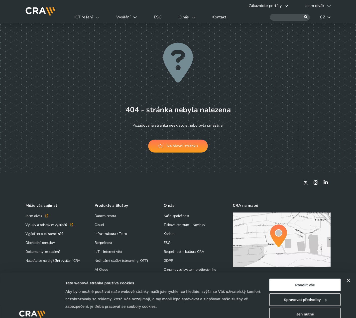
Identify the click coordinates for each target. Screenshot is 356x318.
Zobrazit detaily (79, 308)
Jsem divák (36, 215)
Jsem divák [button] (318, 5)
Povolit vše (305, 247)
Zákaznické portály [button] (268, 5)
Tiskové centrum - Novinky (184, 224)
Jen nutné (305, 276)
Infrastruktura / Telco (111, 233)
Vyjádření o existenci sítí (44, 233)
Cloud (99, 224)
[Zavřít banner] (348, 243)
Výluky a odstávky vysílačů (49, 224)
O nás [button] (187, 17)
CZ (325, 17)
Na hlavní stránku (178, 146)
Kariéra (169, 233)
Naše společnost (176, 215)
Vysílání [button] (126, 17)
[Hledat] (290, 17)
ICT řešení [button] (86, 17)
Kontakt (219, 17)
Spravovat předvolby (305, 262)
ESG (158, 17)
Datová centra (105, 215)
